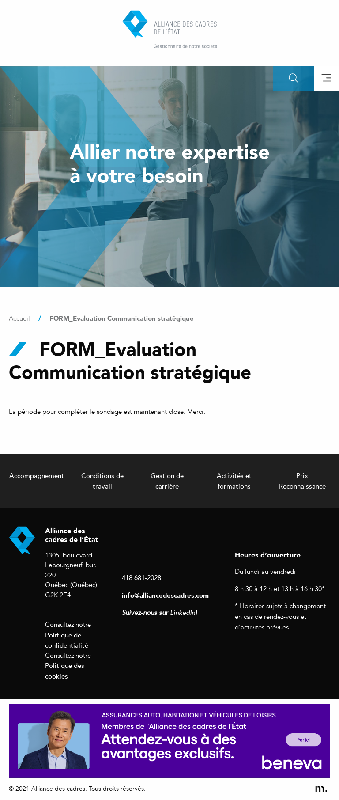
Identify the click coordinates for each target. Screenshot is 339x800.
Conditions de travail (102, 480)
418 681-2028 (141, 577)
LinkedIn (182, 613)
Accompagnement (36, 475)
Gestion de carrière (167, 480)
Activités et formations (234, 480)
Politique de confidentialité (66, 640)
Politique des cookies (64, 670)
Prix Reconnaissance (302, 480)
